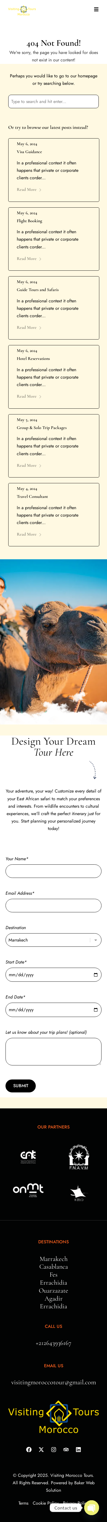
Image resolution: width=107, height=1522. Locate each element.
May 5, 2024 (27, 419)
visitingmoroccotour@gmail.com (53, 1382)
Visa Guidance (29, 151)
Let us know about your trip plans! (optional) (53, 1048)
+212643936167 (53, 1343)
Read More (29, 189)
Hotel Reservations (33, 358)
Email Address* (53, 899)
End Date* (53, 1003)
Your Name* (53, 865)
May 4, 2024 (27, 488)
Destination (53, 933)
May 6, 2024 (27, 143)
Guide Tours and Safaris (38, 289)
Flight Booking (29, 221)
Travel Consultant (32, 496)
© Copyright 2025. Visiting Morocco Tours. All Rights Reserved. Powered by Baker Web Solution (54, 1482)
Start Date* (53, 968)
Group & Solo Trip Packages (42, 427)
